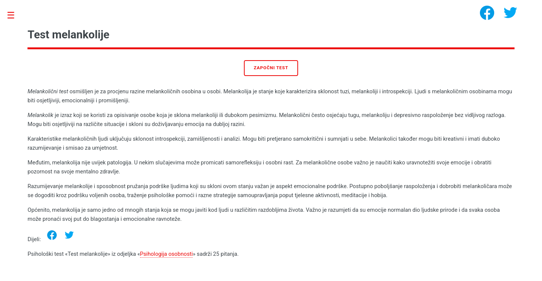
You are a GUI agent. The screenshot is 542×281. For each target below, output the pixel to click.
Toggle (15, 15)
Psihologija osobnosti (166, 254)
